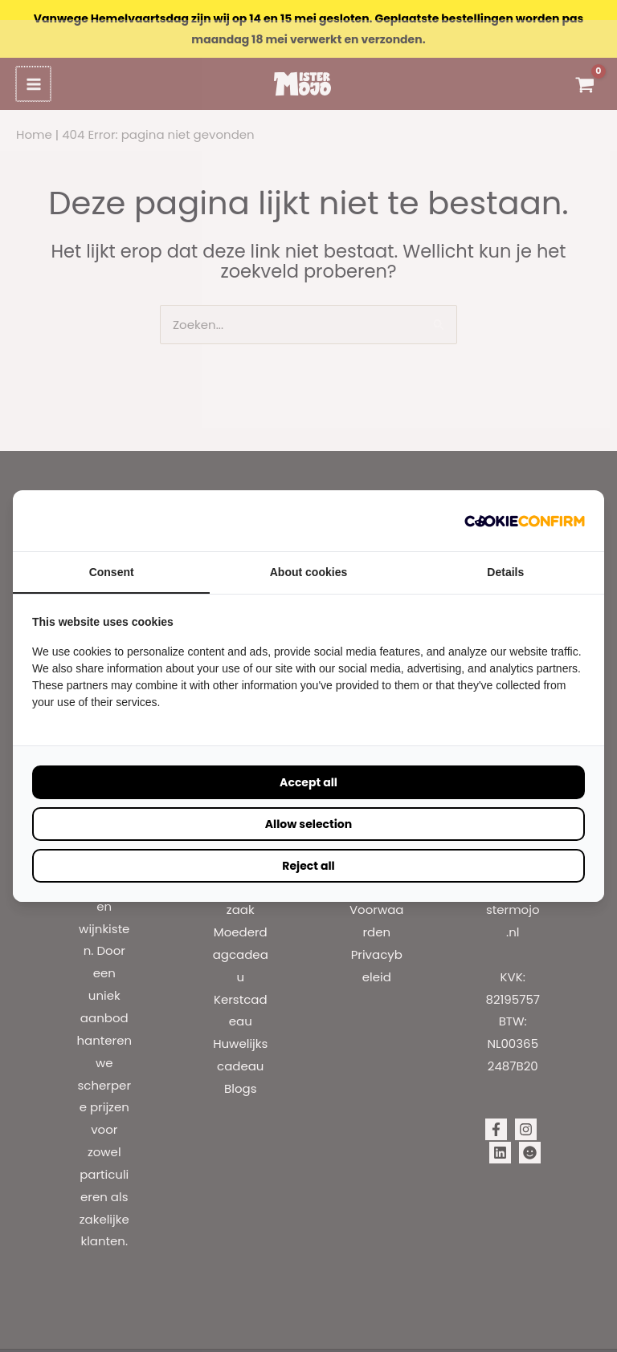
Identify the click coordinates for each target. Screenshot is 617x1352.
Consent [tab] (111, 552)
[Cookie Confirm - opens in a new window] (524, 500)
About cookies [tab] (308, 552)
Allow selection (308, 804)
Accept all (308, 762)
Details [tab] (505, 552)
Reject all (308, 846)
